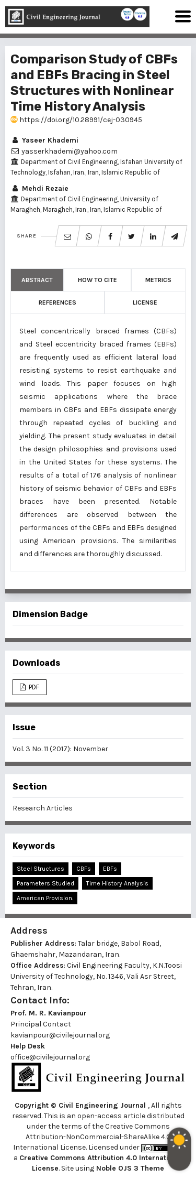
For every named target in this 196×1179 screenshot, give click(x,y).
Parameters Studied (45, 883)
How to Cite (97, 280)
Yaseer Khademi (44, 140)
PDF (33, 687)
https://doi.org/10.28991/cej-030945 (76, 119)
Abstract (37, 280)
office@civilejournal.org (50, 1057)
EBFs (110, 868)
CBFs (83, 868)
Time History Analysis (117, 883)
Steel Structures (40, 868)
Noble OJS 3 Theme (129, 1168)
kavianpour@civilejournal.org (60, 1035)
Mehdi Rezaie (39, 188)
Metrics (158, 280)
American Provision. (45, 898)
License (145, 302)
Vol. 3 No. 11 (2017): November (60, 748)
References (57, 302)
